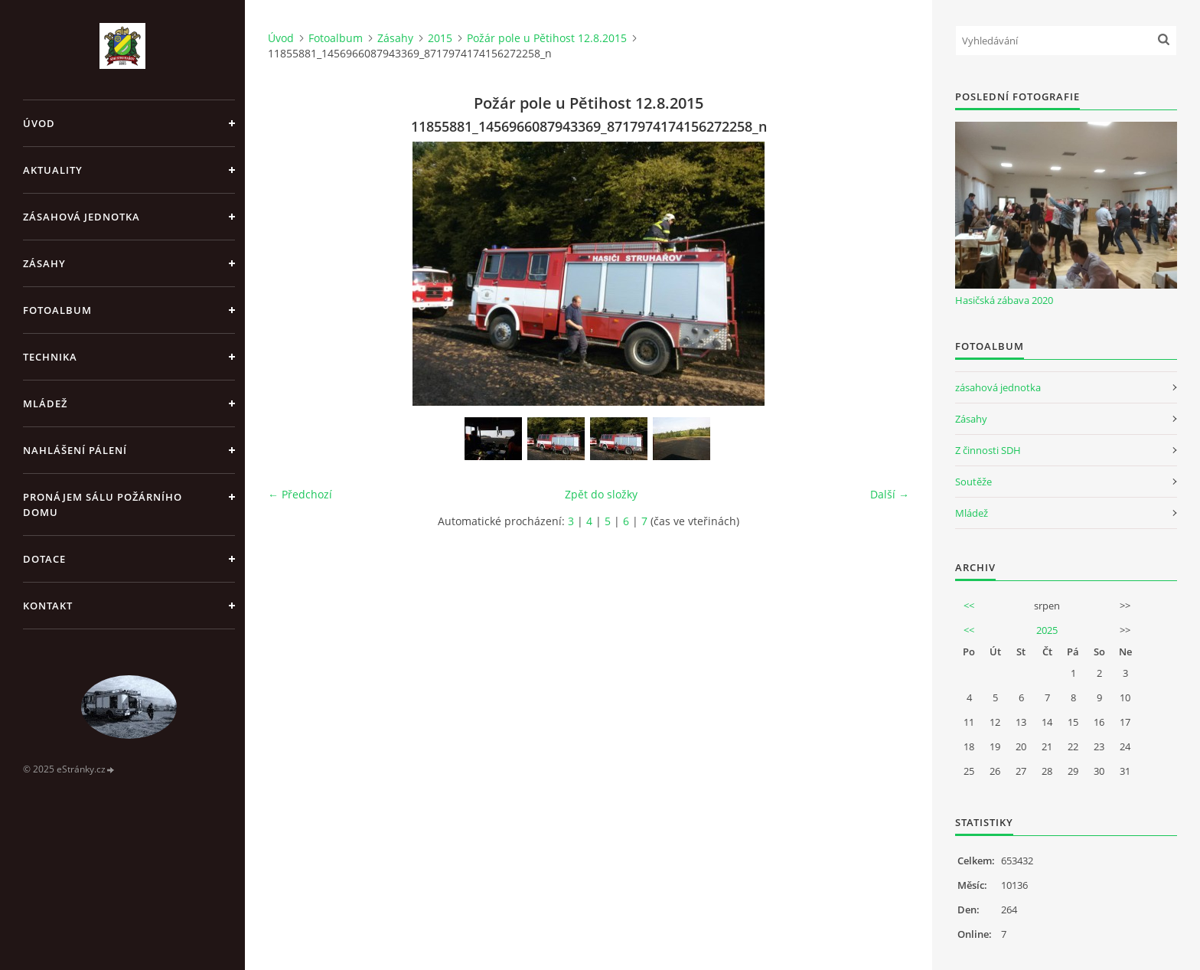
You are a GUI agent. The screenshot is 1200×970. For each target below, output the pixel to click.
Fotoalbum (57, 310)
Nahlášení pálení (75, 450)
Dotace (44, 559)
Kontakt (48, 605)
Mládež (45, 403)
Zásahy (44, 263)
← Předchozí (300, 494)
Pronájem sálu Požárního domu (102, 504)
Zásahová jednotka (81, 217)
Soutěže (973, 481)
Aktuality (53, 170)
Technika (50, 357)
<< (969, 605)
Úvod (39, 123)
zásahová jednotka (998, 387)
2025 (1047, 630)
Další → (889, 494)
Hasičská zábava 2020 (1004, 300)
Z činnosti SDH (988, 450)
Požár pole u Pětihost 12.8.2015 (547, 38)
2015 (440, 38)
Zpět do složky (601, 494)
